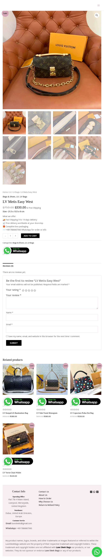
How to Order (45, 498)
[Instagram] (91, 492)
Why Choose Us (46, 501)
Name (9, 312)
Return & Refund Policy (49, 505)
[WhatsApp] (94, 492)
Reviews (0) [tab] (8, 265)
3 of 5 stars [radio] (29, 290)
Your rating (13, 289)
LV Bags (16, 192)
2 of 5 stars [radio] (26, 290)
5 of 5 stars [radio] (35, 290)
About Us (43, 495)
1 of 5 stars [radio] (23, 290)
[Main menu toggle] (98, 5)
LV (10, 192)
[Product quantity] (10, 235)
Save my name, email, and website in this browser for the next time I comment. (44, 336)
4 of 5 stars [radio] (32, 290)
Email (9, 324)
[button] (96, 15)
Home (5, 192)
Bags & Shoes (9, 196)
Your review (13, 295)
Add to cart (30, 235)
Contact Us (44, 491)
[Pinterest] (97, 492)
